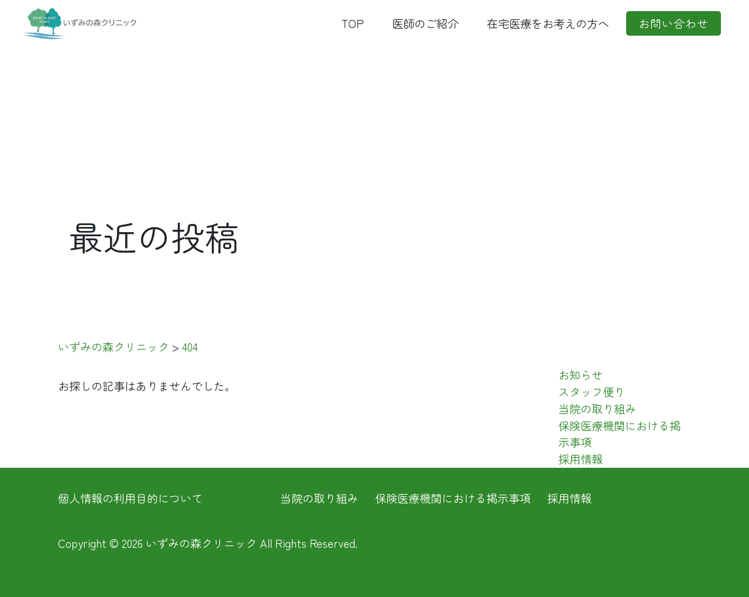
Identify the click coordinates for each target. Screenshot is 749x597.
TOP (352, 23)
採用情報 (580, 459)
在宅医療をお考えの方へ (548, 23)
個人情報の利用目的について (130, 498)
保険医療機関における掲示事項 (453, 498)
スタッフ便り (591, 392)
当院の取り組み (597, 409)
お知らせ (580, 375)
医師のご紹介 (425, 23)
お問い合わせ (673, 23)
